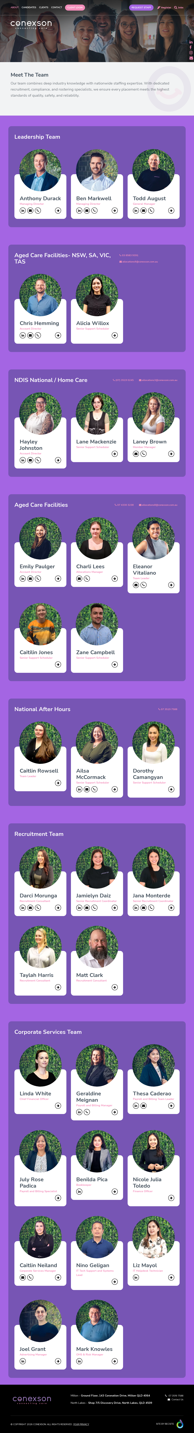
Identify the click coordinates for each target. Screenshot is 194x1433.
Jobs (180, 7)
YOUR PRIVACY (81, 1424)
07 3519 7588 (176, 1396)
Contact (56, 7)
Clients (43, 7)
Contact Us (177, 1399)
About (15, 7)
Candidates (29, 7)
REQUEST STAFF (141, 7)
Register (166, 7)
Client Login (75, 7)
